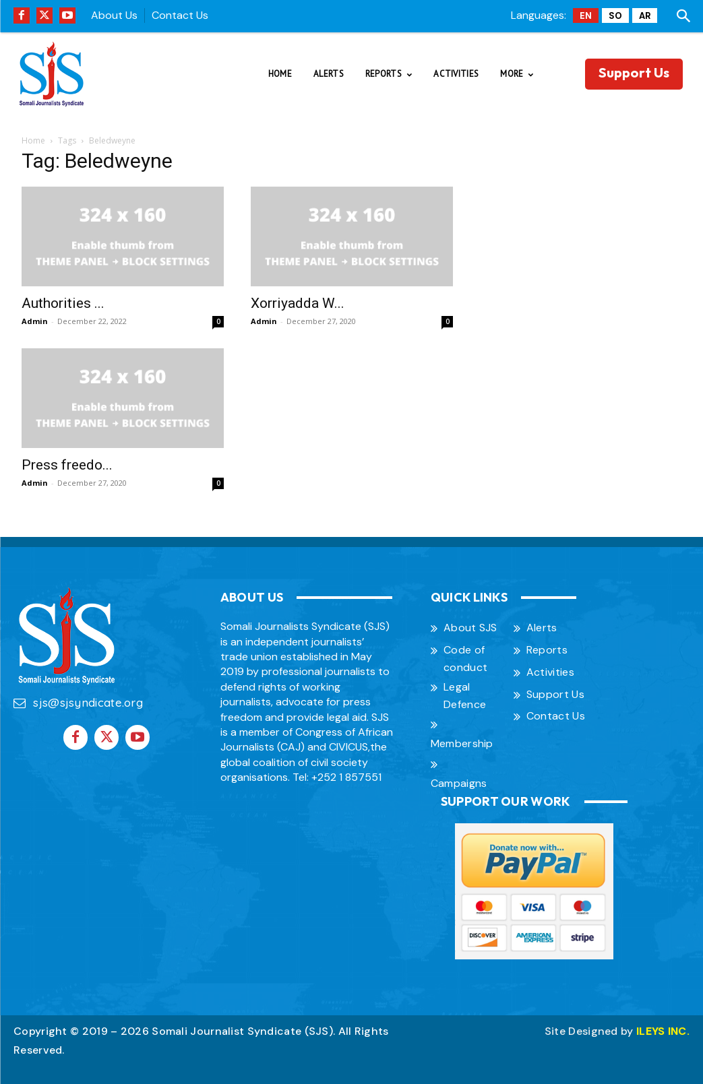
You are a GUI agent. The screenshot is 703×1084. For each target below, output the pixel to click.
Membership (462, 743)
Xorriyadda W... (297, 303)
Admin (35, 321)
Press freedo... (67, 465)
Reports (547, 650)
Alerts (541, 627)
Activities (550, 672)
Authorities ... (63, 303)
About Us (114, 15)
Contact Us (180, 15)
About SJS (470, 627)
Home (33, 140)
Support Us (555, 694)
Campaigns (459, 783)
